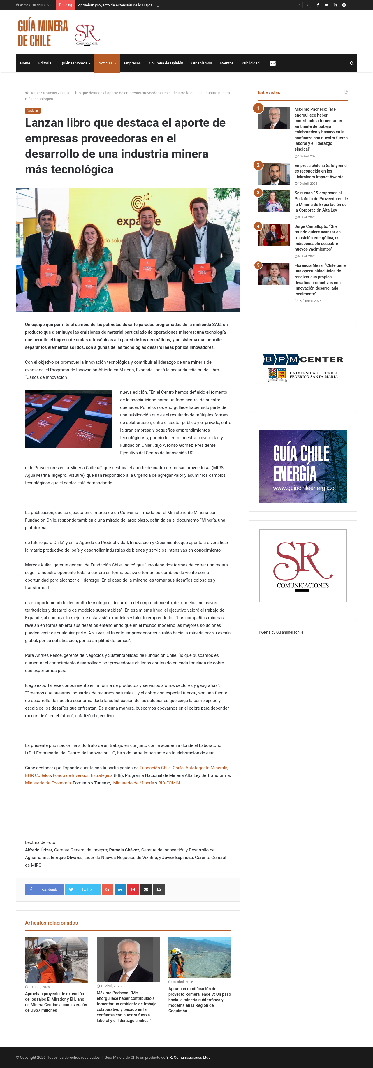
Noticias (105, 63)
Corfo (178, 767)
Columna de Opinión (166, 63)
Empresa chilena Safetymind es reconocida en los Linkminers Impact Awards (321, 171)
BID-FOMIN (169, 783)
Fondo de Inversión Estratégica (83, 775)
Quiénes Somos (74, 63)
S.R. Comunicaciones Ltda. (189, 1057)
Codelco (43, 775)
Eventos (226, 63)
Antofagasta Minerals (206, 767)
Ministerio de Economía (48, 783)
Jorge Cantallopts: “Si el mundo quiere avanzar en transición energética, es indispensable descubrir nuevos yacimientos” (318, 237)
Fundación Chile (155, 767)
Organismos (201, 63)
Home (25, 63)
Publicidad (251, 63)
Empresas (132, 63)
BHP (29, 775)
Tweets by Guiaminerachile (280, 632)
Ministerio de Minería (133, 783)
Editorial (45, 63)
